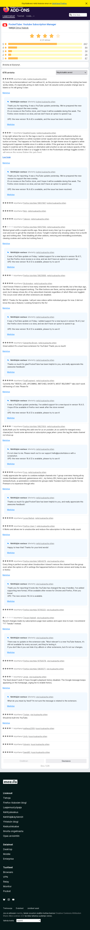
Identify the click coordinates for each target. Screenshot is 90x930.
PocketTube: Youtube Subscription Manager (32, 24)
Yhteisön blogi (10, 821)
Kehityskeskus (10, 812)
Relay (6, 881)
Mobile (6, 854)
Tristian (26, 714)
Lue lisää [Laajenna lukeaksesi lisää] (6, 157)
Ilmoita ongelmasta (13, 831)
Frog (25, 472)
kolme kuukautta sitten (37, 79)
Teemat (20, 16)
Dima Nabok (22, 27)
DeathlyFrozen (29, 133)
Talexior (26, 219)
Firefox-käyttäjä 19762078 (34, 661)
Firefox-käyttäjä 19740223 (34, 610)
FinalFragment (29, 380)
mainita (19, 913)
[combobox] (78, 15)
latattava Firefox (59, 3)
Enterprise (8, 858)
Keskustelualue (11, 826)
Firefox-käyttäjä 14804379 (34, 561)
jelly (24, 79)
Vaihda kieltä (8, 920)
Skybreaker (28, 283)
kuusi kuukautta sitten (45, 728)
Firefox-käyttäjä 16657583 (34, 227)
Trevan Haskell (29, 618)
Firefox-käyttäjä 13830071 (34, 669)
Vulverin (26, 744)
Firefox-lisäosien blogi (14, 802)
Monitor (7, 886)
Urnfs (25, 736)
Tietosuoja (7, 908)
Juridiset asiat (33, 908)
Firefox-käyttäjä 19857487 (34, 203)
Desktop (7, 849)
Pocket (7, 891)
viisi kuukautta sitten (55, 561)
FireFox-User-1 (29, 526)
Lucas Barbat (28, 518)
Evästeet (20, 908)
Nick (25, 211)
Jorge (25, 677)
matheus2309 (29, 728)
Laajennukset (9, 16)
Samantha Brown (30, 343)
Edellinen (24, 761)
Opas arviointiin (11, 836)
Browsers (8, 872)
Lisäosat (7, 793)
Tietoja (6, 798)
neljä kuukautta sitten (37, 211)
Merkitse (6, 93)
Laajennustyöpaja (12, 807)
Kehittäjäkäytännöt (13, 817)
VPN (5, 877)
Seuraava (66, 761)
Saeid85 (26, 752)
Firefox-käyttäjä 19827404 (34, 426)
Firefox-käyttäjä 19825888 (34, 275)
